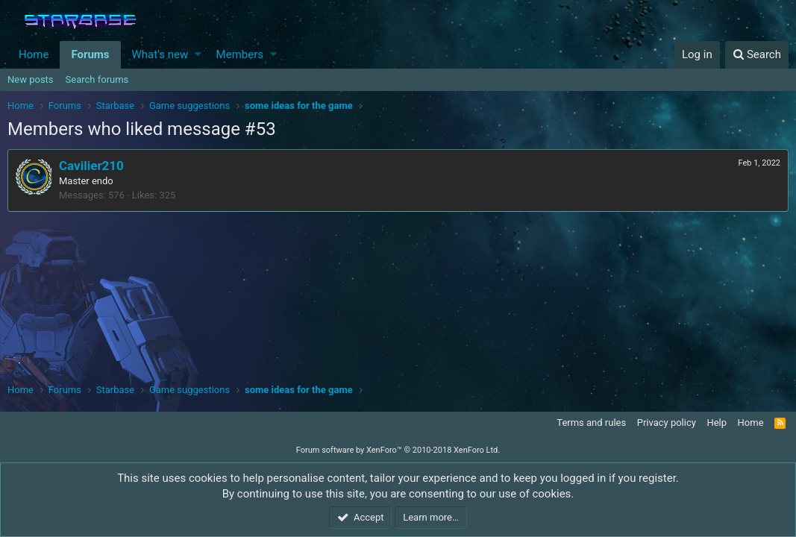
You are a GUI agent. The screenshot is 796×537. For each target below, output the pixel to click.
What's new (160, 54)
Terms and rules (591, 422)
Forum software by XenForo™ (398, 450)
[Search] (757, 55)
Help (716, 422)
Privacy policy (666, 422)
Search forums (97, 79)
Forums (90, 54)
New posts (30, 79)
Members (239, 54)
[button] (198, 55)
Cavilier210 (91, 165)
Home (33, 54)
